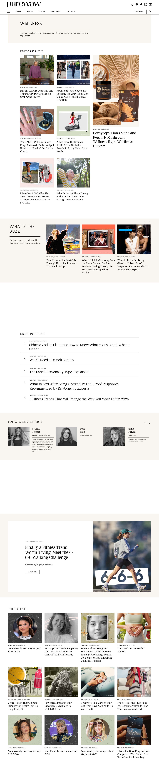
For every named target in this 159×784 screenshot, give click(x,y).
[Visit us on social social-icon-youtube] (150, 4)
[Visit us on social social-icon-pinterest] (137, 4)
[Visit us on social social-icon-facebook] (141, 4)
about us (71, 12)
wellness (56, 12)
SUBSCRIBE (138, 12)
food (30, 12)
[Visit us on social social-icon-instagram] (145, 4)
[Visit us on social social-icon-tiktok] (132, 4)
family (42, 12)
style (18, 12)
